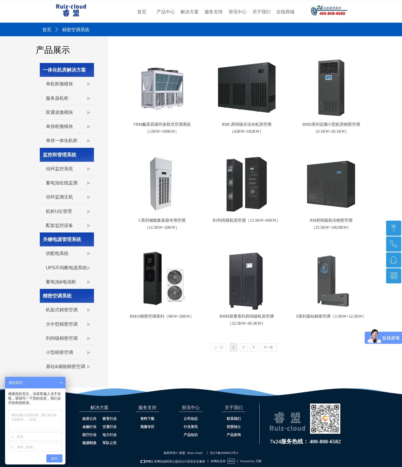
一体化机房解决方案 (64, 70)
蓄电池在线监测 (62, 182)
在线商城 (285, 11)
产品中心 (166, 11)
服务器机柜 (57, 98)
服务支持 (214, 11)
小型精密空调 (59, 352)
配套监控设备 (59, 225)
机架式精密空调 (62, 309)
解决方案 (190, 11)
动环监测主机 (59, 196)
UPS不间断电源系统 (66, 267)
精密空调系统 (57, 295)
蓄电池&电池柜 (61, 281)
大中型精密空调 (62, 324)
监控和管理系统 (59, 154)
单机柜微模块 (59, 83)
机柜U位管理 (59, 211)
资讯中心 (237, 11)
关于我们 (261, 11)
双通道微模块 (59, 112)
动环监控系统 (59, 168)
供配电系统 (57, 253)
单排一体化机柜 (62, 140)
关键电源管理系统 (62, 239)
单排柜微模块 (59, 126)
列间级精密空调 (62, 338)
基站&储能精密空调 (65, 366)
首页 (141, 11)
